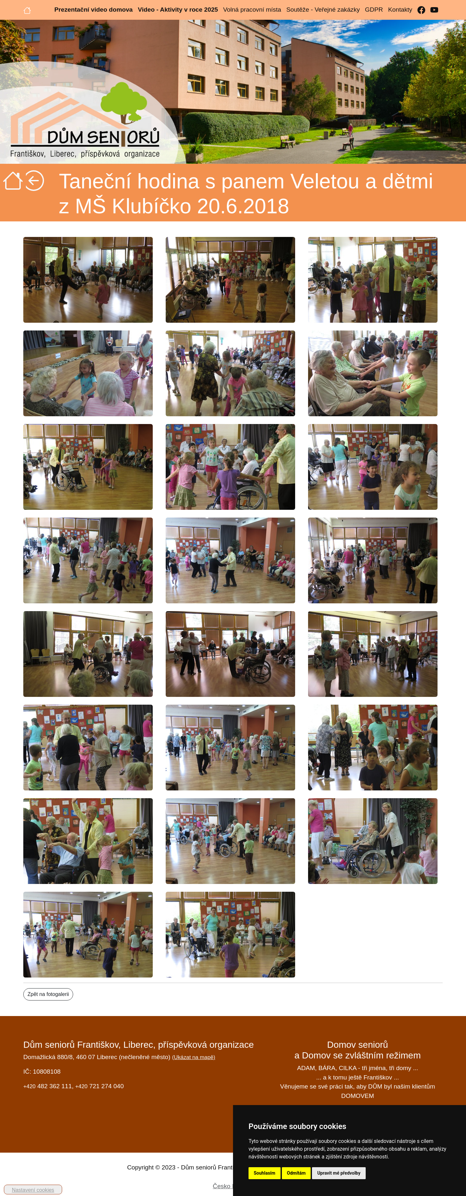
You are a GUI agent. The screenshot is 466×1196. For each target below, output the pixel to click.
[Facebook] (421, 10)
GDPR (374, 9)
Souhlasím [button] (264, 1173)
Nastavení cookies (33, 1190)
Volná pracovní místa (252, 9)
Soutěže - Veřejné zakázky (323, 9)
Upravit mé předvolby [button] (338, 1173)
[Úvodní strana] (27, 9)
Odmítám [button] (296, 1173)
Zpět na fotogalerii (48, 994)
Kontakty (400, 9)
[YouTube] (434, 10)
